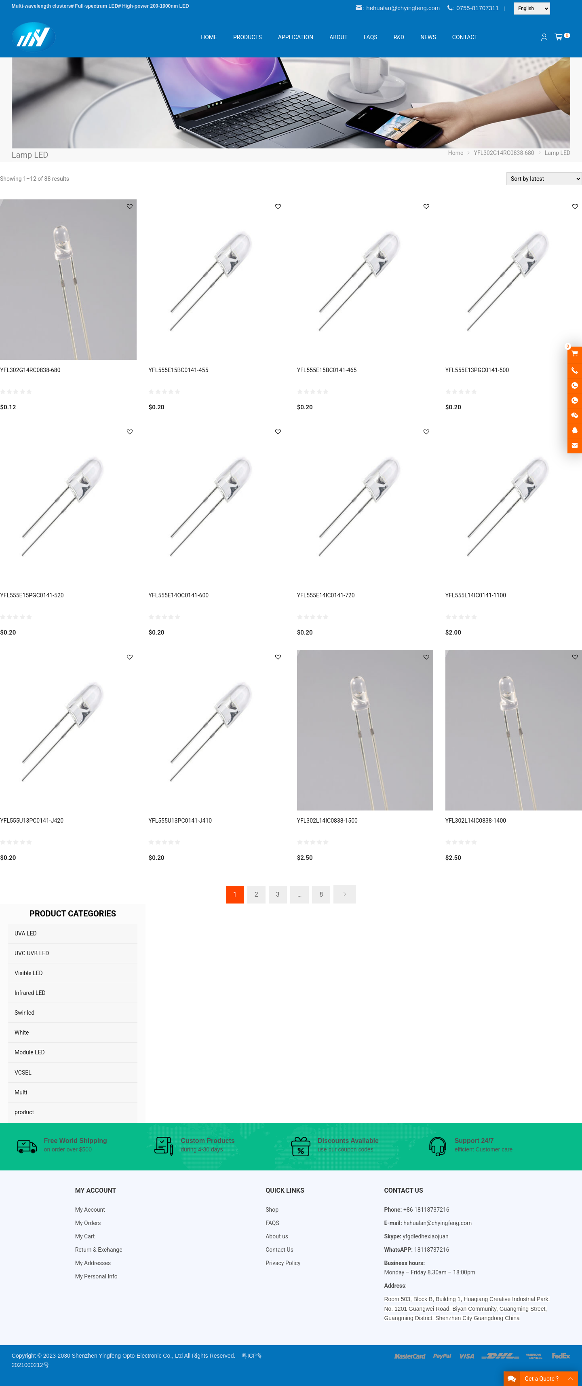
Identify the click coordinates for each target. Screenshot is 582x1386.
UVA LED (26, 933)
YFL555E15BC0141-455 (178, 370)
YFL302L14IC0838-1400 (475, 820)
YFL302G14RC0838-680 (30, 370)
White (22, 1032)
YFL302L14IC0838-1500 (327, 820)
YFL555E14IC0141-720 (326, 595)
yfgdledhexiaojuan (425, 1236)
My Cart (85, 1236)
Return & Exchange (98, 1249)
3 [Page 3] (278, 894)
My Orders (88, 1223)
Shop (272, 1209)
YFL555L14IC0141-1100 (475, 595)
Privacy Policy (283, 1263)
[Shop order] (544, 178)
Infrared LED (30, 993)
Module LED (30, 1052)
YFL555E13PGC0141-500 (477, 370)
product (24, 1112)
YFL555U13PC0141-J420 (31, 820)
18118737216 (431, 1249)
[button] (129, 206)
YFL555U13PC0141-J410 (180, 820)
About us (277, 1236)
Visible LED (29, 973)
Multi (21, 1092)
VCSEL (23, 1072)
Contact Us (279, 1249)
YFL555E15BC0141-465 (327, 370)
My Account (90, 1209)
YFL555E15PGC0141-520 (31, 595)
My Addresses (93, 1263)
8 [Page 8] (321, 894)
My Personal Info (96, 1276)
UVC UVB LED (32, 953)
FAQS (272, 1223)
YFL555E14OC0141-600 (178, 595)
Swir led (24, 1012)
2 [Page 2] (256, 894)
